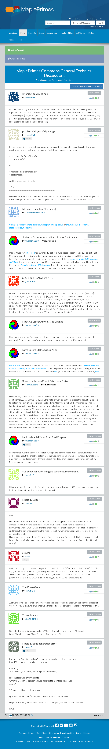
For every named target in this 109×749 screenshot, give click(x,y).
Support (88, 19)
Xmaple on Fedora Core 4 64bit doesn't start (45, 381)
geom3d (27, 139)
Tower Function (30, 615)
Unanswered (52, 33)
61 (35, 97)
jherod (28, 281)
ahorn (28, 503)
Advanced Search (97, 26)
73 (16, 715)
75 (21, 715)
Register (80, 19)
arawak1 (29, 590)
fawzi (27, 647)
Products (32, 33)
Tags (38, 733)
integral (25, 560)
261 (33, 135)
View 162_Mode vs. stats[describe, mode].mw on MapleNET (36, 224)
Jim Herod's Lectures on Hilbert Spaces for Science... (50, 237)
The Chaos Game (31, 587)
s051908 (29, 97)
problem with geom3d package (38, 131)
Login (71, 19)
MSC (56, 371)
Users (41, 33)
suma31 (29, 475)
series (26, 445)
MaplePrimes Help (53, 737)
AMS (97, 371)
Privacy (80, 741)
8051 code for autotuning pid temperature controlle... (50, 471)
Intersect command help (35, 93)
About (102, 19)
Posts (22, 33)
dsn (27, 556)
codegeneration (29, 651)
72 (13, 715)
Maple (53, 241)
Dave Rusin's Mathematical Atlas (39, 349)
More (21, 40)
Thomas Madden (33, 212)
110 (33, 281)
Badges (91, 33)
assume (26, 552)
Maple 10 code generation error (39, 643)
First (7, 715)
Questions (13, 33)
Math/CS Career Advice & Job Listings (42, 321)
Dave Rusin (14, 365)
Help (95, 19)
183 (43, 212)
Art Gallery (80, 33)
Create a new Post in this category (87, 86)
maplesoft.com (60, 741)
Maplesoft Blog (67, 33)
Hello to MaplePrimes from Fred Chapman (44, 437)
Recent (11, 40)
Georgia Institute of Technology (35, 265)
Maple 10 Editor (30, 499)
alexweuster (31, 384)
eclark (28, 135)
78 (29, 715)
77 (26, 715)
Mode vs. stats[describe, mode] (39, 209)
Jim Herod (30, 253)
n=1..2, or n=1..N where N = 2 (37, 277)
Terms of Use (71, 741)
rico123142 (30, 619)
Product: (46, 241)
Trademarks (89, 741)
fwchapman (30, 241)
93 (37, 241)
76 (23, 715)
